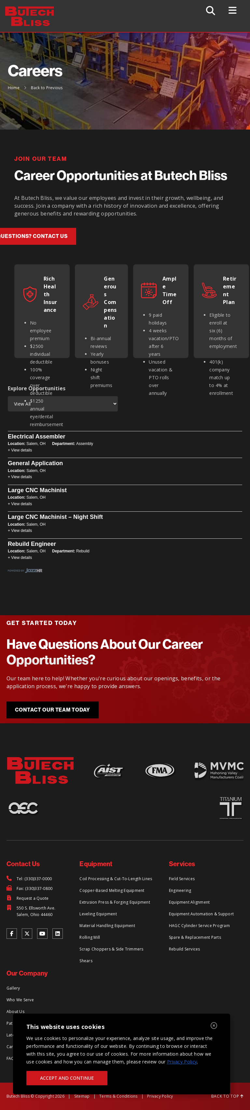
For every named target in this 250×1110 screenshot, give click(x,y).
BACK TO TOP (227, 1096)
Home (14, 87)
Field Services (182, 878)
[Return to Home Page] (33, 10)
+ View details (20, 450)
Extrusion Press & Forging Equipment (114, 902)
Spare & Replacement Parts (195, 937)
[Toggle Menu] (233, 10)
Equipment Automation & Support (201, 914)
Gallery (13, 988)
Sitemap (82, 1096)
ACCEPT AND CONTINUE (67, 1078)
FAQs (12, 1058)
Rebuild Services (184, 949)
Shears (85, 961)
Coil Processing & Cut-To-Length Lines (115, 878)
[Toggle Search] (211, 10)
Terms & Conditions (118, 1096)
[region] (121, 1054)
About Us (15, 1011)
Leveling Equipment (98, 914)
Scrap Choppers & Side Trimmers (111, 949)
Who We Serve (20, 1000)
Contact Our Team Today (52, 710)
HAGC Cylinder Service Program (199, 925)
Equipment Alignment (189, 902)
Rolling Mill (89, 937)
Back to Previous (47, 87)
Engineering (180, 890)
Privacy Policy (182, 1062)
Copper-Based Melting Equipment (111, 890)
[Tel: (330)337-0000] (29, 879)
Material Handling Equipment (107, 925)
